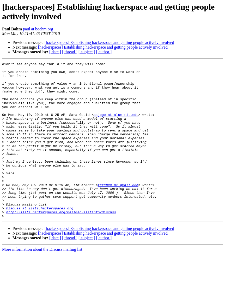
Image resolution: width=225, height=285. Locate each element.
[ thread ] (69, 52)
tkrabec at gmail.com (118, 209)
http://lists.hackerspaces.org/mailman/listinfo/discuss (61, 242)
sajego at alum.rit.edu (116, 125)
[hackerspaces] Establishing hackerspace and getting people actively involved (109, 42)
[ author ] (104, 52)
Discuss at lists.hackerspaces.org (39, 237)
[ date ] (55, 52)
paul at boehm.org (38, 29)
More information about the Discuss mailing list (42, 280)
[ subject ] (86, 52)
